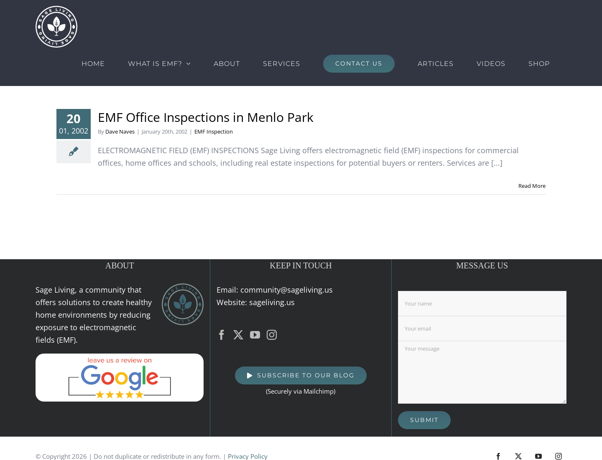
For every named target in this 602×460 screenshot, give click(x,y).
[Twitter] (238, 335)
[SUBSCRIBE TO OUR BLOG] (301, 375)
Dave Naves (120, 131)
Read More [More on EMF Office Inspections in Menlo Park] (532, 186)
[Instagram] (272, 335)
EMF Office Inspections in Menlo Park (206, 117)
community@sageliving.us (286, 290)
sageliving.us (272, 302)
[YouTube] (255, 335)
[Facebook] (222, 335)
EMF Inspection (213, 131)
